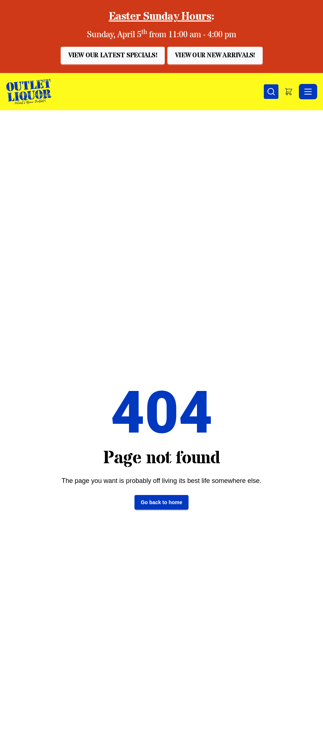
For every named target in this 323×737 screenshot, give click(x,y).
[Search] (271, 91)
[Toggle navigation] (308, 91)
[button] (113, 55)
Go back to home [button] (161, 502)
